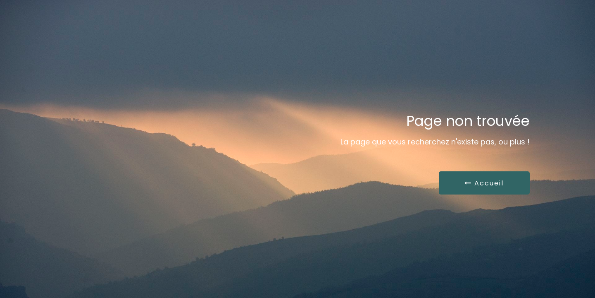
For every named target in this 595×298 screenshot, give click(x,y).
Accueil (484, 183)
